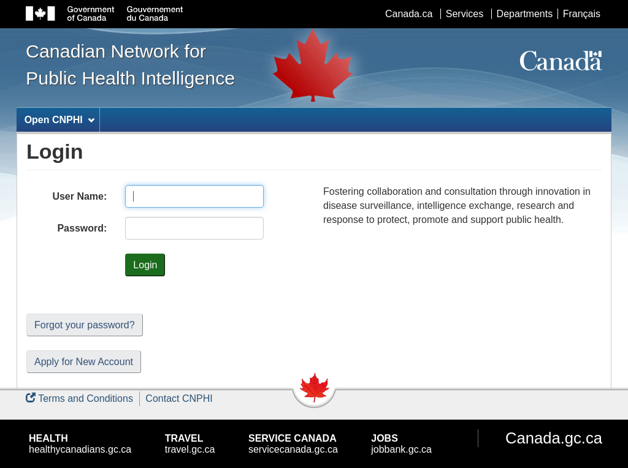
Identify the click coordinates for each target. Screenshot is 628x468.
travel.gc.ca (190, 444)
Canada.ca (408, 14)
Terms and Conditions (79, 398)
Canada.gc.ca (553, 438)
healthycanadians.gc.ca (80, 444)
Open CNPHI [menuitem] (59, 120)
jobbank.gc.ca (401, 444)
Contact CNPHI (178, 398)
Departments (525, 14)
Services (464, 14)
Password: (82, 228)
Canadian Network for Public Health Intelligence (130, 64)
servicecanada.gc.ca (293, 444)
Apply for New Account (83, 362)
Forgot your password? (84, 325)
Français (581, 14)
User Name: (79, 196)
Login (145, 265)
